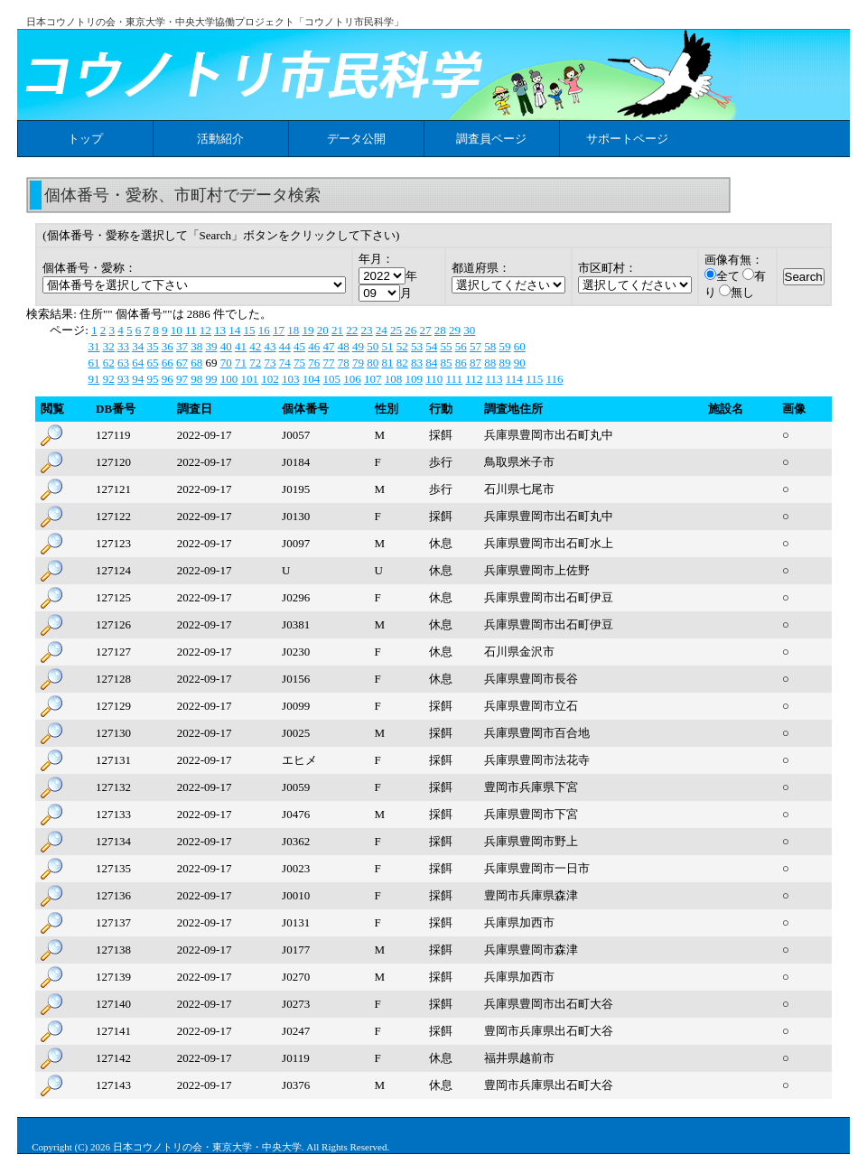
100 (229, 379)
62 (109, 362)
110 (434, 379)
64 (138, 362)
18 (293, 330)
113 (494, 379)
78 (344, 362)
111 (453, 379)
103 (291, 379)
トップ (85, 138)
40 (226, 346)
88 (490, 362)
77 (328, 362)
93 (123, 379)
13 (220, 330)
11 (191, 330)
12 (205, 330)
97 (182, 379)
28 (440, 330)
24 (381, 330)
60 (520, 346)
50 (372, 346)
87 (475, 362)
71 (241, 362)
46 (314, 346)
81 (387, 362)
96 (167, 379)
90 (520, 362)
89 (504, 362)
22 (352, 330)
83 (417, 362)
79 (358, 362)
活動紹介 (220, 138)
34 (138, 346)
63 (123, 362)
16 (264, 330)
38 (196, 346)
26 (410, 330)
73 (269, 362)
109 (414, 379)
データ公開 (356, 138)
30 (469, 330)
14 (234, 330)
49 (358, 346)
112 (473, 379)
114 (514, 379)
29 (455, 330)
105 (331, 379)
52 (402, 346)
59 (504, 346)
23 (367, 330)
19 (308, 330)
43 (269, 346)
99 (211, 379)
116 (554, 379)
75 (299, 362)
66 (167, 362)
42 (255, 346)
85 (446, 362)
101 (249, 379)
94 (138, 379)
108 (394, 379)
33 (123, 346)
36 (167, 346)
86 (461, 362)
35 (152, 346)
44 (285, 346)
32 (109, 346)
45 (299, 346)
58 (490, 346)
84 (431, 362)
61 (93, 362)
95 (152, 379)
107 (373, 379)
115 (534, 379)
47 (328, 346)
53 (417, 346)
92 (109, 379)
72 (255, 362)
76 (314, 362)
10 (176, 330)
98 (196, 379)
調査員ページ (491, 138)
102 (270, 379)
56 (461, 346)
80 (372, 362)
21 (337, 330)
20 (323, 330)
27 (426, 330)
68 (196, 362)
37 (182, 346)
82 (402, 362)
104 (312, 379)
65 (152, 362)
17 (278, 330)
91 (93, 379)
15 (250, 330)
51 (387, 346)
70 (226, 362)
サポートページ (627, 138)
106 (352, 379)
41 (241, 346)
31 (93, 346)
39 (211, 346)
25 (396, 330)
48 (344, 346)
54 (431, 346)
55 (446, 346)
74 (285, 362)
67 (182, 362)
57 (475, 346)
